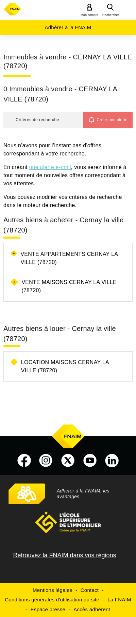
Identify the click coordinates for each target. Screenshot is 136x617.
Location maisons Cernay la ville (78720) (65, 366)
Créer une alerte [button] (112, 119)
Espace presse (48, 609)
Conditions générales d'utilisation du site (52, 599)
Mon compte (89, 15)
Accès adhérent (91, 609)
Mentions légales (52, 590)
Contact (90, 590)
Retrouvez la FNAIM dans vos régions (64, 555)
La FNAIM (119, 599)
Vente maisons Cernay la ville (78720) (69, 286)
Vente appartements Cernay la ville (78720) (69, 258)
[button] (43, 120)
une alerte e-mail (50, 167)
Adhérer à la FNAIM (68, 27)
